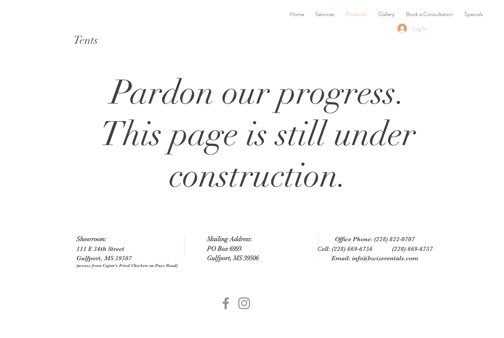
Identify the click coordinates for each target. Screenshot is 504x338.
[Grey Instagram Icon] (244, 303)
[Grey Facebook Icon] (226, 303)
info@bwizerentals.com (385, 258)
